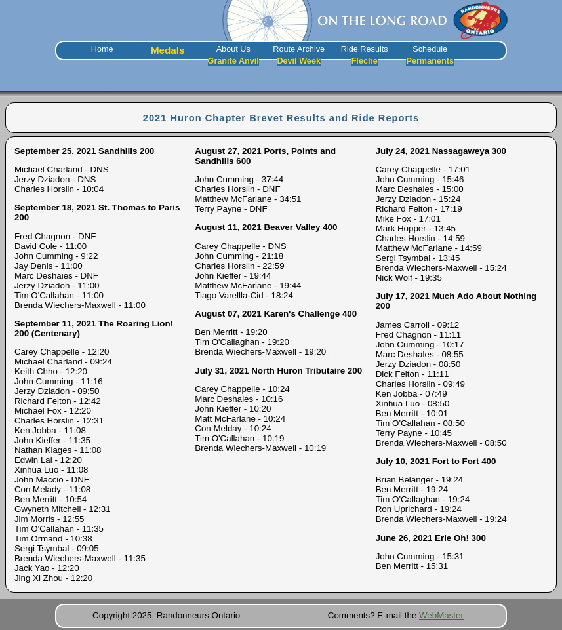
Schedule (429, 49)
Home (102, 49)
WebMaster (441, 615)
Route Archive (299, 49)
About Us (233, 49)
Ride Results (364, 49)
